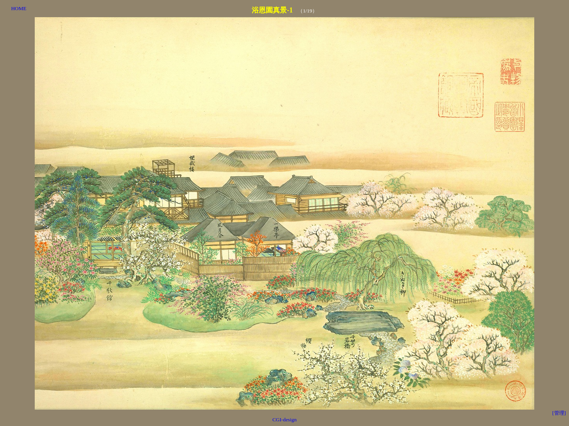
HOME (18, 8)
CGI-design (284, 419)
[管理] (559, 413)
